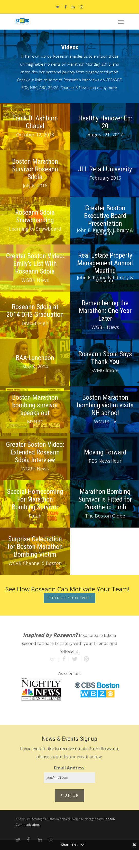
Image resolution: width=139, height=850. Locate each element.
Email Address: (70, 768)
